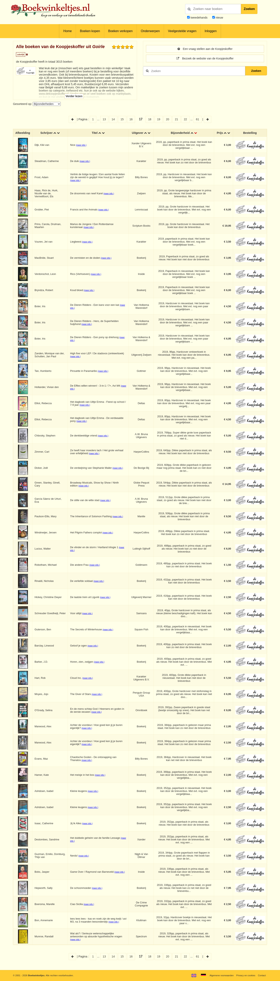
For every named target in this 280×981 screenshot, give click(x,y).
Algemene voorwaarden (221, 975)
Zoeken (249, 9)
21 (176, 119)
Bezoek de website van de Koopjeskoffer (204, 58)
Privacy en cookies (245, 975)
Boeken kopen (90, 31)
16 (131, 119)
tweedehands (199, 17)
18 (149, 119)
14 (113, 119)
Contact (262, 975)
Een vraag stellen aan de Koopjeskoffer (205, 48)
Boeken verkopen (120, 31)
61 (197, 119)
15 (122, 119)
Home (67, 31)
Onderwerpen (150, 31)
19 (158, 119)
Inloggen (210, 31)
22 (185, 119)
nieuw (219, 17)
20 (167, 119)
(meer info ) (81, 145)
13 (104, 119)
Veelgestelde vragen (182, 31)
